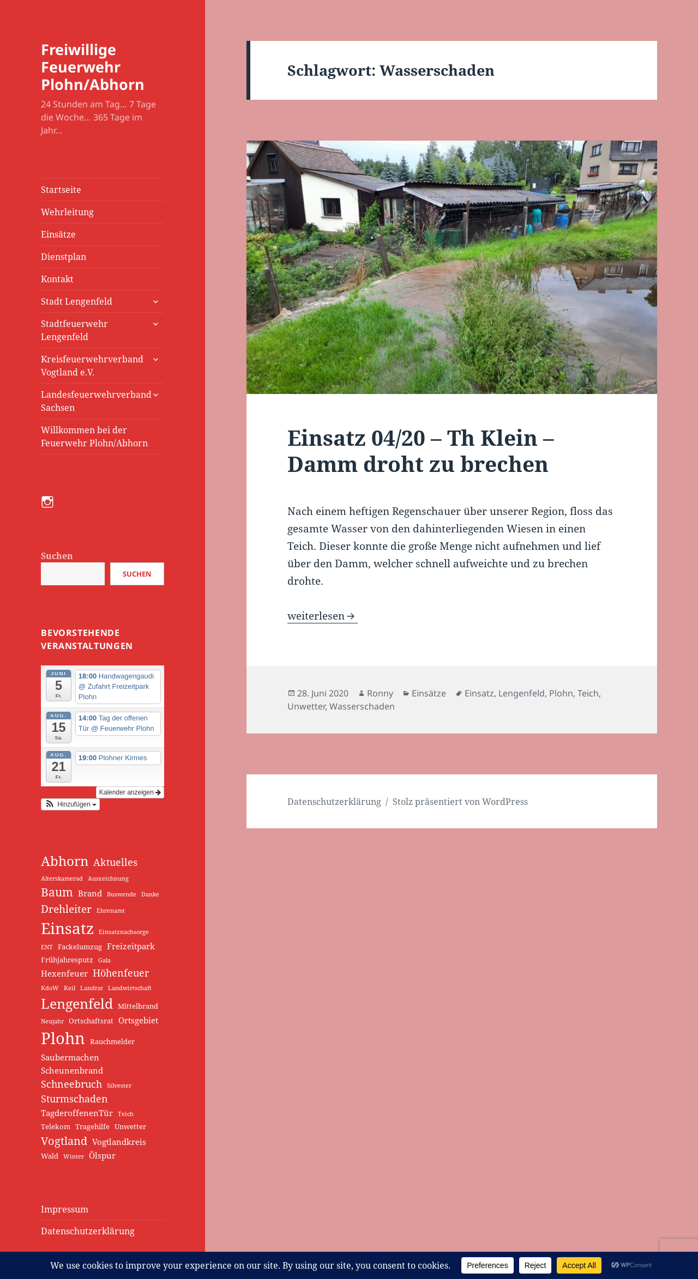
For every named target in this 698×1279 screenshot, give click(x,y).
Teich (588, 693)
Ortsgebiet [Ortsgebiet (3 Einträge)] (138, 1020)
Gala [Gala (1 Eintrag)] (104, 960)
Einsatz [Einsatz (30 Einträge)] (67, 928)
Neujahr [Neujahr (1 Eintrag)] (52, 1021)
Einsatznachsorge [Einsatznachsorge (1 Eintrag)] (124, 932)
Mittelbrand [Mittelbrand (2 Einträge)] (138, 1006)
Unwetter (306, 706)
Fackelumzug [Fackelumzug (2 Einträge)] (80, 946)
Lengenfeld (521, 693)
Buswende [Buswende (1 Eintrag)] (121, 894)
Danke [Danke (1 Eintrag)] (150, 894)
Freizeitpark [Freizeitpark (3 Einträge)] (131, 946)
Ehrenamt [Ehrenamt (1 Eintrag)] (111, 910)
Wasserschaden (362, 706)
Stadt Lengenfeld (76, 301)
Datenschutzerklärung (88, 1231)
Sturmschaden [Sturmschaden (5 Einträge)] (74, 1098)
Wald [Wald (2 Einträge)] (49, 1156)
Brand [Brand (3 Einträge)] (90, 893)
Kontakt (57, 279)
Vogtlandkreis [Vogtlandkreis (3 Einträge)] (119, 1141)
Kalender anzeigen (130, 792)
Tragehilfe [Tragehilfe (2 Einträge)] (92, 1126)
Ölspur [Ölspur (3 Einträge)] (102, 1155)
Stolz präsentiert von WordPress (460, 802)
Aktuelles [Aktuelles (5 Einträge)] (115, 862)
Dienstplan (63, 257)
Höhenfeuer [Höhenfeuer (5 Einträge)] (121, 972)
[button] (70, 804)
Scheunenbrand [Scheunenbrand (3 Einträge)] (72, 1070)
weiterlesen (322, 616)
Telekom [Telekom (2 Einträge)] (55, 1126)
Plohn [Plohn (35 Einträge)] (63, 1038)
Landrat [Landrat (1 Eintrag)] (91, 988)
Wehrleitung (67, 212)
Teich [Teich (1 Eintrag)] (126, 1114)
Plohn (561, 693)
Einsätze (58, 234)
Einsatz (479, 693)
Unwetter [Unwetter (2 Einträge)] (130, 1126)
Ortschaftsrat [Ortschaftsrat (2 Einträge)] (91, 1021)
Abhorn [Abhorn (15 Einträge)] (64, 861)
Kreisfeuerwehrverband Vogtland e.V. (92, 365)
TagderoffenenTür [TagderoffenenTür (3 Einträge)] (77, 1112)
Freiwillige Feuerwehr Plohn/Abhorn (93, 66)
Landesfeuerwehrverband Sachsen (96, 401)
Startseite (61, 190)
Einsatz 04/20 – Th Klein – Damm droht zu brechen (420, 450)
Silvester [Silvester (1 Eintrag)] (119, 1085)
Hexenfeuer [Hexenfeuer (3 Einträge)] (64, 973)
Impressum (64, 1209)
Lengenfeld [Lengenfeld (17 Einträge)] (77, 1003)
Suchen (57, 556)
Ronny (380, 693)
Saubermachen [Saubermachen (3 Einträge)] (70, 1057)
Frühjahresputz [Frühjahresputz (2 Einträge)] (67, 960)
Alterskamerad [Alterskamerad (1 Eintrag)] (62, 878)
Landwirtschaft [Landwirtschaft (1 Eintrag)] (130, 988)
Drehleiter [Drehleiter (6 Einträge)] (66, 909)
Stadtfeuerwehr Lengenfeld (74, 330)
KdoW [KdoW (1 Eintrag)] (50, 988)
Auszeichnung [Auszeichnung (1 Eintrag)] (108, 878)
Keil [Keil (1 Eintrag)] (69, 988)
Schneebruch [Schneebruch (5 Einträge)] (71, 1083)
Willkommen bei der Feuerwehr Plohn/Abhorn (94, 436)
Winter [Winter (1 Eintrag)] (73, 1156)
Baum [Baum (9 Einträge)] (57, 892)
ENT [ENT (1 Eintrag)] (47, 947)
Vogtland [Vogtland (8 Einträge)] (64, 1140)
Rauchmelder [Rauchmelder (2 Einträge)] (112, 1041)
